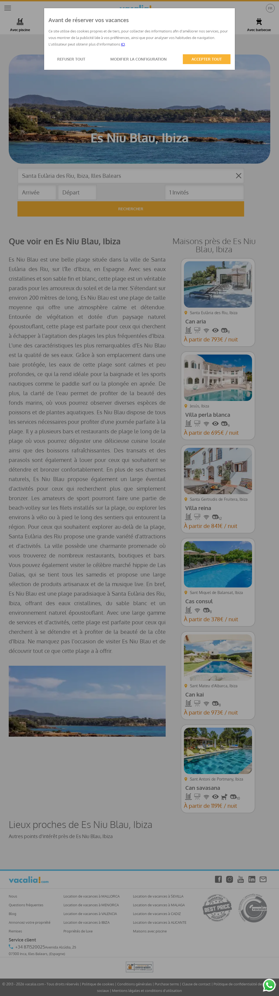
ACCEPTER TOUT (207, 59)
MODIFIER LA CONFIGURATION (138, 59)
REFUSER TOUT (71, 59)
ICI (123, 44)
